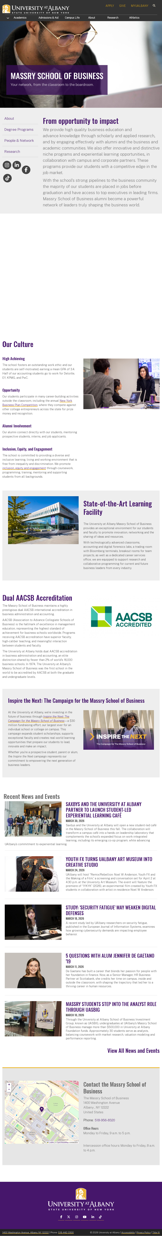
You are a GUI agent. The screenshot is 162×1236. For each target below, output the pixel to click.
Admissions (48, 17)
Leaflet (50, 1142)
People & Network (19, 140)
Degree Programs (18, 129)
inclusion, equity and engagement (24, 468)
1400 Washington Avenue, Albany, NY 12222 (25, 1232)
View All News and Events (133, 1050)
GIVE (122, 5)
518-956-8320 (105, 1120)
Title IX (156, 1232)
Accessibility (128, 1232)
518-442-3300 (66, 1232)
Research (112, 17)
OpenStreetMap (63, 1142)
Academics (20, 17)
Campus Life (72, 17)
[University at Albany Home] (36, 8)
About (91, 17)
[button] (42, 1109)
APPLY (110, 5)
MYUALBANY (139, 5)
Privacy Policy (144, 1232)
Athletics (134, 17)
